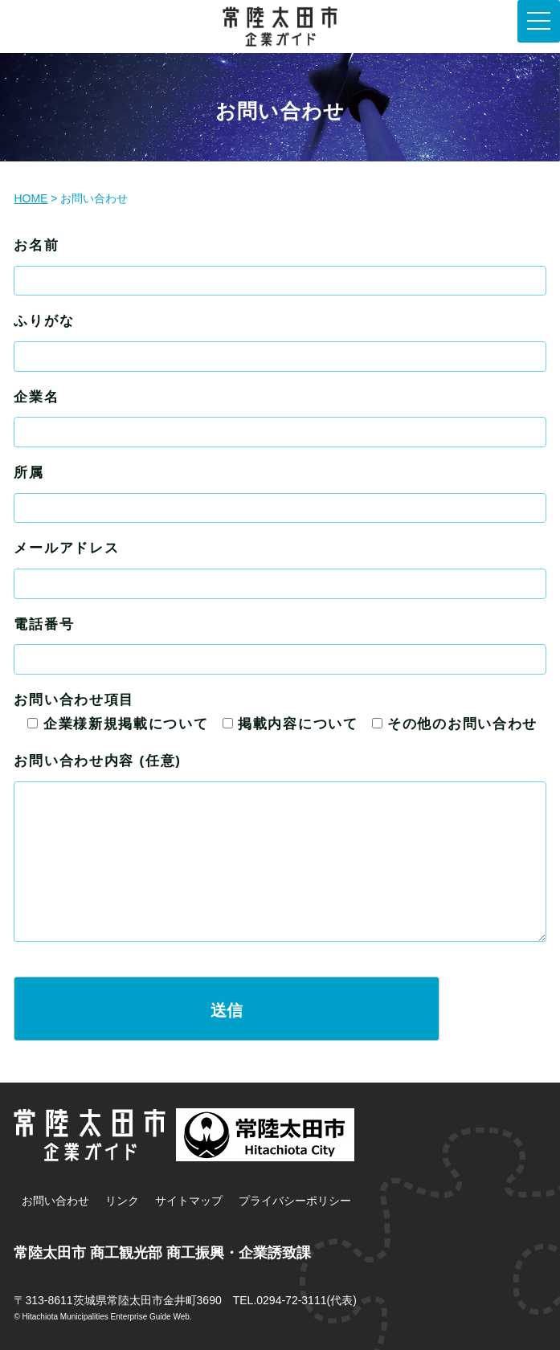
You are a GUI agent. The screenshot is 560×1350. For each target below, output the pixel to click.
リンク (122, 1200)
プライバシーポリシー (295, 1200)
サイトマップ (189, 1200)
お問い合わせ (55, 1200)
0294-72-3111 (291, 1300)
